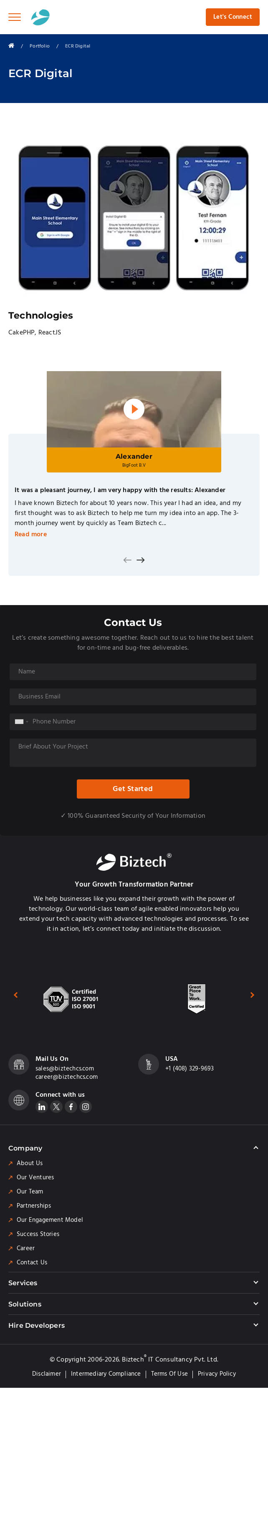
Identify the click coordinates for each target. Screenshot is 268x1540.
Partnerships (34, 1206)
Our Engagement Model (50, 1220)
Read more (31, 535)
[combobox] (21, 722)
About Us (30, 1163)
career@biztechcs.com (66, 1077)
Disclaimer (46, 1374)
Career (26, 1248)
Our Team (30, 1191)
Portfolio (40, 46)
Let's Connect (232, 17)
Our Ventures (35, 1177)
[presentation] (127, 560)
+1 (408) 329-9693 (189, 1069)
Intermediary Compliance (106, 1374)
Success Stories (38, 1234)
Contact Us (32, 1262)
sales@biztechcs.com (64, 1069)
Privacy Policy (217, 1374)
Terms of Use (169, 1374)
